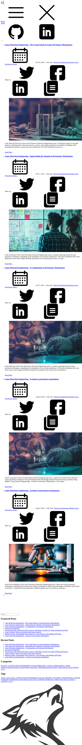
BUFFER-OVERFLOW (46, 680)
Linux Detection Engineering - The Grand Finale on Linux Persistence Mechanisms (38, 45)
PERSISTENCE (60, 666)
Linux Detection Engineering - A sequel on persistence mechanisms (32, 379)
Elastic (15, 64)
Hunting (71, 62)
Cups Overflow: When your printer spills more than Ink (23, 632)
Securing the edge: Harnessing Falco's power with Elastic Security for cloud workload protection (36, 630)
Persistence (9, 64)
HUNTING (58, 678)
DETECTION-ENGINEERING (21, 666)
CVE (3, 669)
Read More (8, 152)
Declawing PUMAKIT (12, 628)
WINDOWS (15, 680)
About (3, 23)
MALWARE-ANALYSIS (30, 667)
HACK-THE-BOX (46, 678)
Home (3, 21)
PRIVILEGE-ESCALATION (69, 667)
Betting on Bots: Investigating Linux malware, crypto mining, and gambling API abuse (33, 634)
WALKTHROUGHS (39, 666)
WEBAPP (6, 680)
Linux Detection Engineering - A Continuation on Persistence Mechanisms (35, 268)
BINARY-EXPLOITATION (49, 667)
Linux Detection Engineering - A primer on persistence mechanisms (32, 490)
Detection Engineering (61, 62)
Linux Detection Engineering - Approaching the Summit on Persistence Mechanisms (39, 156)
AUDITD (5, 681)
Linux (76, 62)
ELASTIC (5, 666)
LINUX (50, 666)
